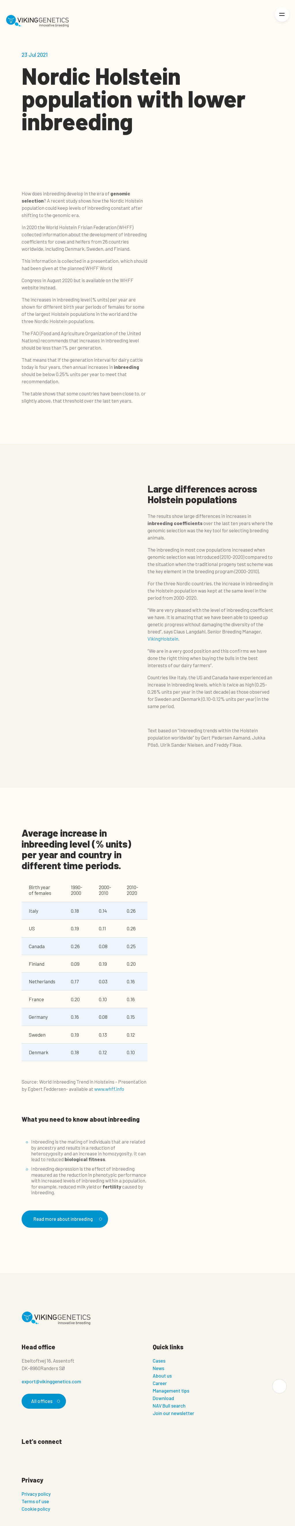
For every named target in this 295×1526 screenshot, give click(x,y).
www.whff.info (109, 1089)
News (158, 1368)
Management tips (171, 1390)
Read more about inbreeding (66, 1219)
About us (162, 1375)
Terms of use (35, 1501)
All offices (44, 1401)
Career (160, 1383)
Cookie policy (36, 1509)
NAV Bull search (169, 1405)
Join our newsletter (173, 1413)
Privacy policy (36, 1494)
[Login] (262, 21)
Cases (159, 1360)
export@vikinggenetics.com (51, 1381)
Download (163, 1398)
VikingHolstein (163, 639)
